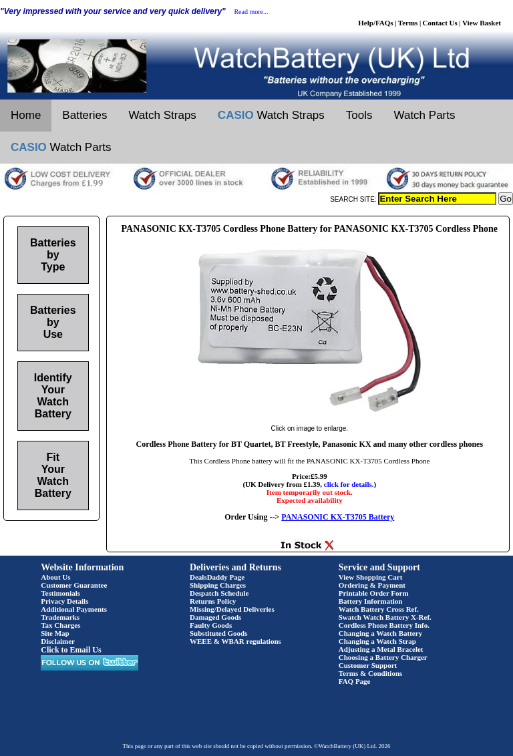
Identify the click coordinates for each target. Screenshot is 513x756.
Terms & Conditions (371, 673)
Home (26, 115)
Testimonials (60, 593)
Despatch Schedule (219, 593)
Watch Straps (162, 115)
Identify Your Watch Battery (53, 395)
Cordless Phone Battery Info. (384, 625)
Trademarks (60, 617)
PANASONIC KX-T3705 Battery (337, 517)
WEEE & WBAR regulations (235, 641)
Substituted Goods (219, 633)
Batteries (84, 115)
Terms (408, 23)
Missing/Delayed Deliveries (232, 609)
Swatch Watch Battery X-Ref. (385, 617)
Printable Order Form (374, 593)
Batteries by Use (52, 322)
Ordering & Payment (372, 585)
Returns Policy (213, 601)
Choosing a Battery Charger (383, 657)
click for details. (349, 484)
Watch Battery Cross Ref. (379, 609)
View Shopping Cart (371, 577)
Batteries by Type (52, 254)
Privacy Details (64, 601)
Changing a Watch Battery (380, 633)
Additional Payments (74, 609)
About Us (55, 577)
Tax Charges (60, 625)
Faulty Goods (211, 625)
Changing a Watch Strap (377, 641)
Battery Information (371, 601)
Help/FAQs (375, 23)
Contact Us (440, 23)
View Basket (481, 23)
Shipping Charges (218, 585)
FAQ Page (355, 681)
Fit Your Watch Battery (53, 475)
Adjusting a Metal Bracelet (381, 649)
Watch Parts (425, 115)
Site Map (55, 633)
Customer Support (368, 665)
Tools (359, 115)
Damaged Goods (215, 617)
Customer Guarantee (74, 585)
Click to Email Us (71, 649)
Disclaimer (58, 641)
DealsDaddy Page (217, 577)
